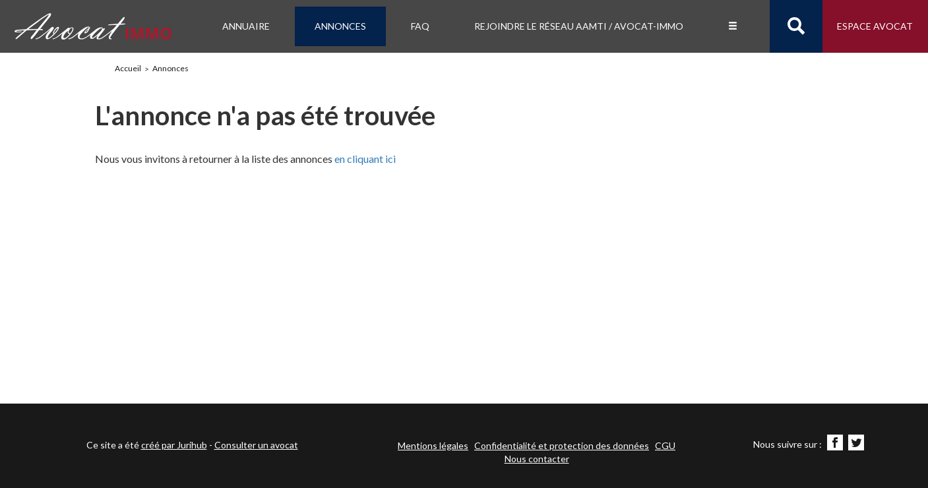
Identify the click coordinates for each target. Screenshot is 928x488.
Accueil (128, 68)
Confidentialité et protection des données (561, 445)
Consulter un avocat (256, 444)
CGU (665, 445)
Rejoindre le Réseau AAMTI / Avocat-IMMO (578, 26)
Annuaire (246, 26)
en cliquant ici (365, 158)
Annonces (340, 26)
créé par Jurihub (174, 444)
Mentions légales (433, 445)
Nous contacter (537, 458)
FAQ (420, 26)
